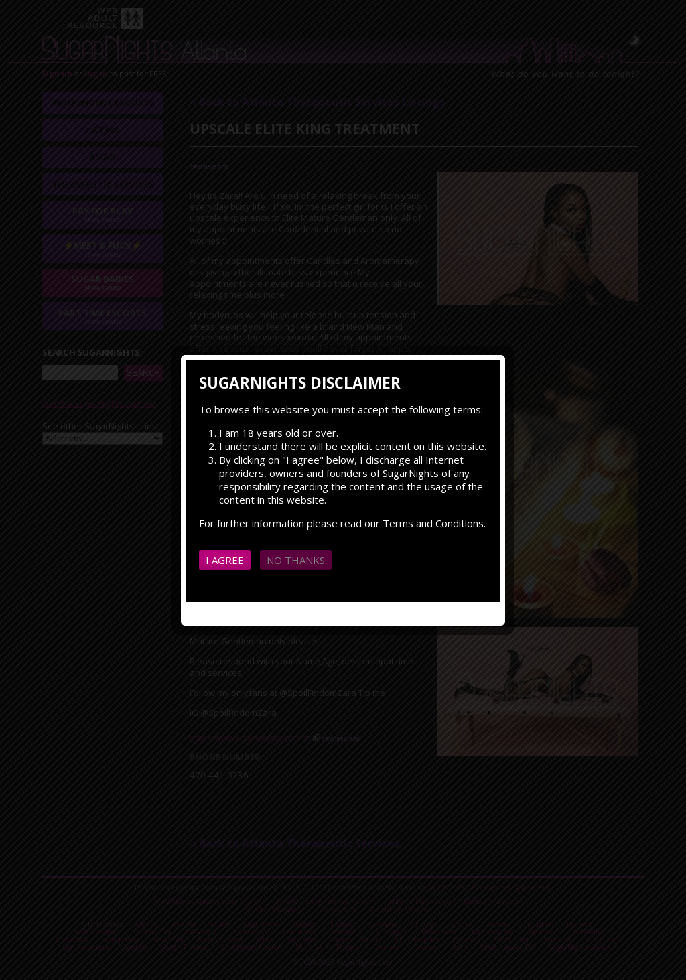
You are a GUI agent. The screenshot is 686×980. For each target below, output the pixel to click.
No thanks (296, 560)
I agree (225, 560)
